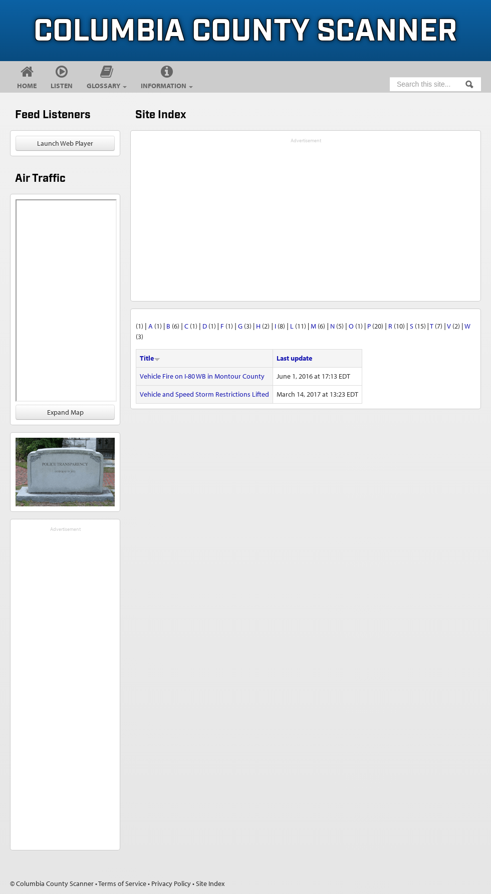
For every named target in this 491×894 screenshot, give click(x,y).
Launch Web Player (65, 143)
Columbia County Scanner (245, 32)
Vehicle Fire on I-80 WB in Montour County (202, 376)
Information (167, 85)
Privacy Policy (171, 883)
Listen (62, 85)
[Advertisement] (65, 684)
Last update (294, 358)
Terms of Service (122, 883)
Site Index (210, 883)
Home (27, 85)
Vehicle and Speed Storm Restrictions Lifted (204, 394)
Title (150, 358)
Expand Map (65, 412)
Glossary (107, 85)
